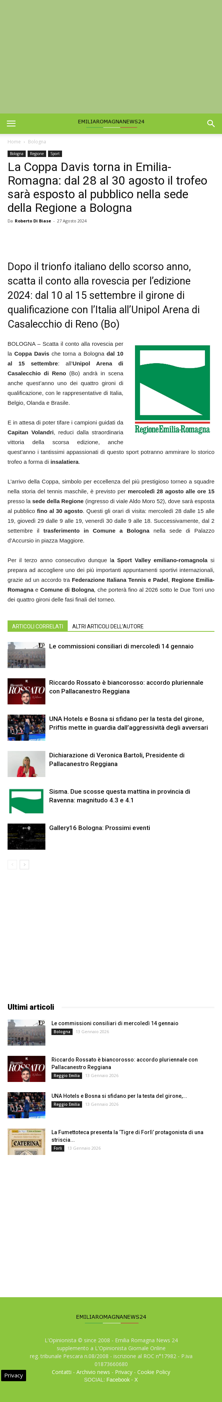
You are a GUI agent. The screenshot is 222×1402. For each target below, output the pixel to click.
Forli (58, 1148)
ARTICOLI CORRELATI (37, 626)
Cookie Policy (153, 1372)
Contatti (61, 1372)
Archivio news (93, 1372)
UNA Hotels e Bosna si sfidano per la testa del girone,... (119, 1096)
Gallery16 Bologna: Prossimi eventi (99, 828)
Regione (37, 153)
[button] (211, 123)
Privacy (123, 1372)
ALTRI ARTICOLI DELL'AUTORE (108, 626)
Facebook (117, 1380)
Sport (55, 153)
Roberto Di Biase (33, 221)
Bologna (37, 141)
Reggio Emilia (67, 1075)
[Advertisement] (111, 57)
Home (14, 141)
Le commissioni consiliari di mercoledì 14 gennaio (121, 646)
